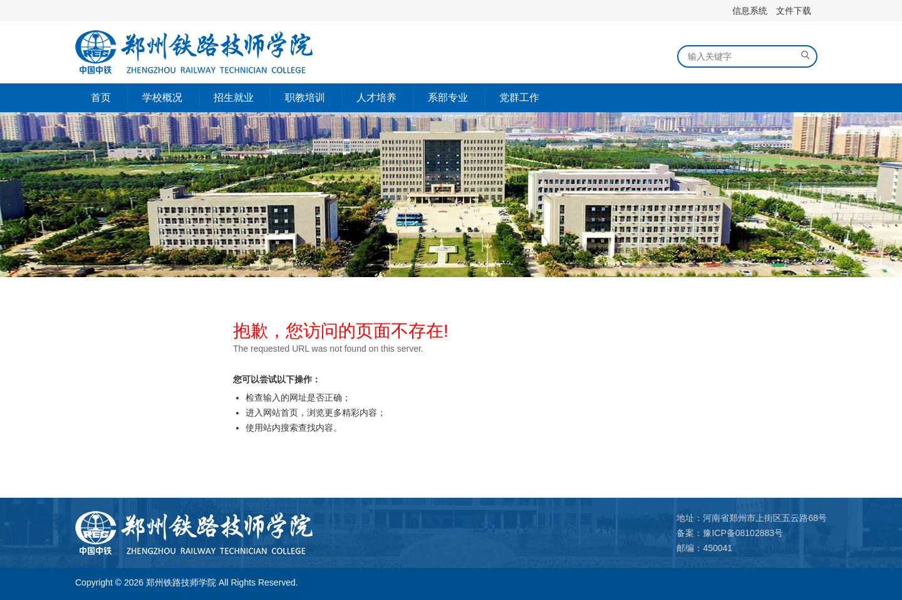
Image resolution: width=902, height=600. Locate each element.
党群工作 (519, 97)
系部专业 (448, 97)
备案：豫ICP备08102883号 (729, 533)
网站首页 (280, 413)
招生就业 (234, 97)
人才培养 (376, 97)
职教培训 (305, 97)
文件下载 (793, 11)
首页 (101, 97)
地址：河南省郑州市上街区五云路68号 (751, 518)
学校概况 (162, 97)
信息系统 (749, 11)
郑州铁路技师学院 (181, 582)
